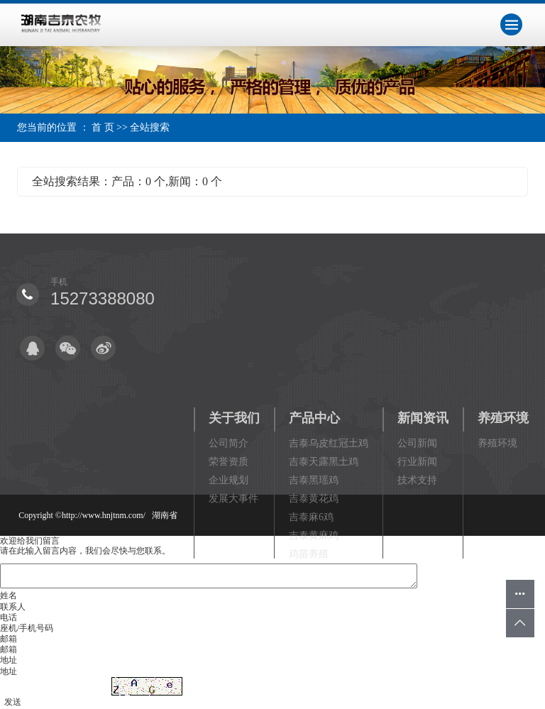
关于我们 (234, 418)
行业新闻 (417, 461)
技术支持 (417, 480)
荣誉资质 (228, 461)
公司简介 (228, 443)
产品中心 (314, 418)
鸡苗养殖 (309, 554)
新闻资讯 (422, 418)
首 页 (103, 127)
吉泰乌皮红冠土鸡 (328, 443)
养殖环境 (503, 418)
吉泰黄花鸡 (313, 498)
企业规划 (228, 480)
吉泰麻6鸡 (311, 517)
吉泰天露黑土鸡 (323, 461)
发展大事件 (233, 498)
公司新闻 (417, 443)
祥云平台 (139, 639)
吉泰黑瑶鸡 (313, 480)
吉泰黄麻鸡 (313, 535)
